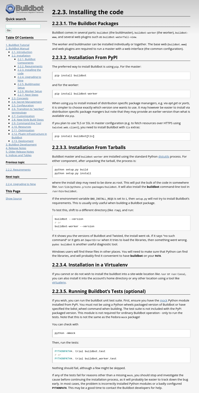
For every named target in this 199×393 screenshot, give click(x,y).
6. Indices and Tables (19, 155)
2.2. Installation (21, 55)
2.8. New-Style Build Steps (28, 119)
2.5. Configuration (23, 105)
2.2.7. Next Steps (28, 94)
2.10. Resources (21, 126)
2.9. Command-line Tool (26, 123)
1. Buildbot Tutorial (17, 45)
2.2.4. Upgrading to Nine (21, 184)
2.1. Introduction (22, 52)
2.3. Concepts (20, 98)
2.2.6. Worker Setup (30, 91)
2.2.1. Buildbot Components (27, 60)
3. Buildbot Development (21, 144)
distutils (163, 155)
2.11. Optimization (23, 130)
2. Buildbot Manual (17, 48)
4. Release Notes (16, 148)
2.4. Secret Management (27, 102)
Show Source (14, 198)
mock (163, 297)
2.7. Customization (23, 116)
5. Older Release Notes (20, 151)
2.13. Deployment (23, 141)
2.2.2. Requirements (30, 66)
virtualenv (59, 279)
